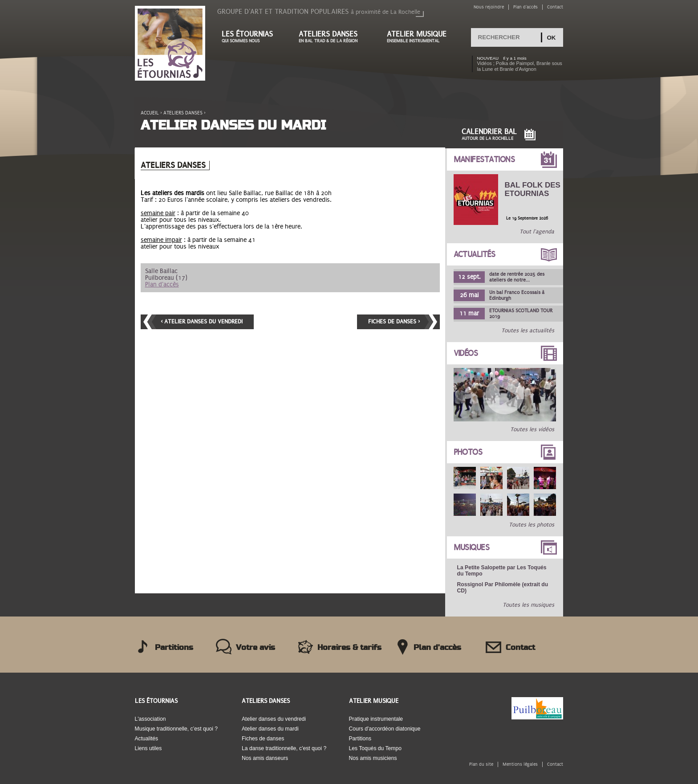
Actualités (474, 254)
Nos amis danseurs (265, 758)
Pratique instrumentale (376, 719)
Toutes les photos (531, 525)
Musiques (472, 547)
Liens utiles (148, 748)
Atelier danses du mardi (270, 729)
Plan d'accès (525, 6)
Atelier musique (421, 36)
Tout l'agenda (536, 232)
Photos (468, 452)
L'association (150, 719)
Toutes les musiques (528, 605)
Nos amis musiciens (373, 758)
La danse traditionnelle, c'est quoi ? (284, 748)
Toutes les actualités (527, 330)
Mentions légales (520, 764)
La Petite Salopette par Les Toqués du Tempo (502, 570)
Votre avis (255, 647)
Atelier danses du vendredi (274, 719)
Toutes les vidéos (532, 429)
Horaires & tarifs (349, 647)
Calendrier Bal (489, 134)
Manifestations (484, 159)
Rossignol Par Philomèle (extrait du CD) (502, 587)
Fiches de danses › (394, 321)
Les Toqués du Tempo (375, 748)
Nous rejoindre (489, 6)
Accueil (150, 112)
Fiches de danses (263, 738)
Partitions (174, 647)
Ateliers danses (334, 36)
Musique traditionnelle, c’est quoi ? (176, 729)
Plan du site (481, 764)
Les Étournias (156, 701)
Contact (555, 6)
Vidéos (466, 353)
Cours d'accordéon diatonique (385, 729)
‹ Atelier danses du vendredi (202, 321)
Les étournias (251, 36)
